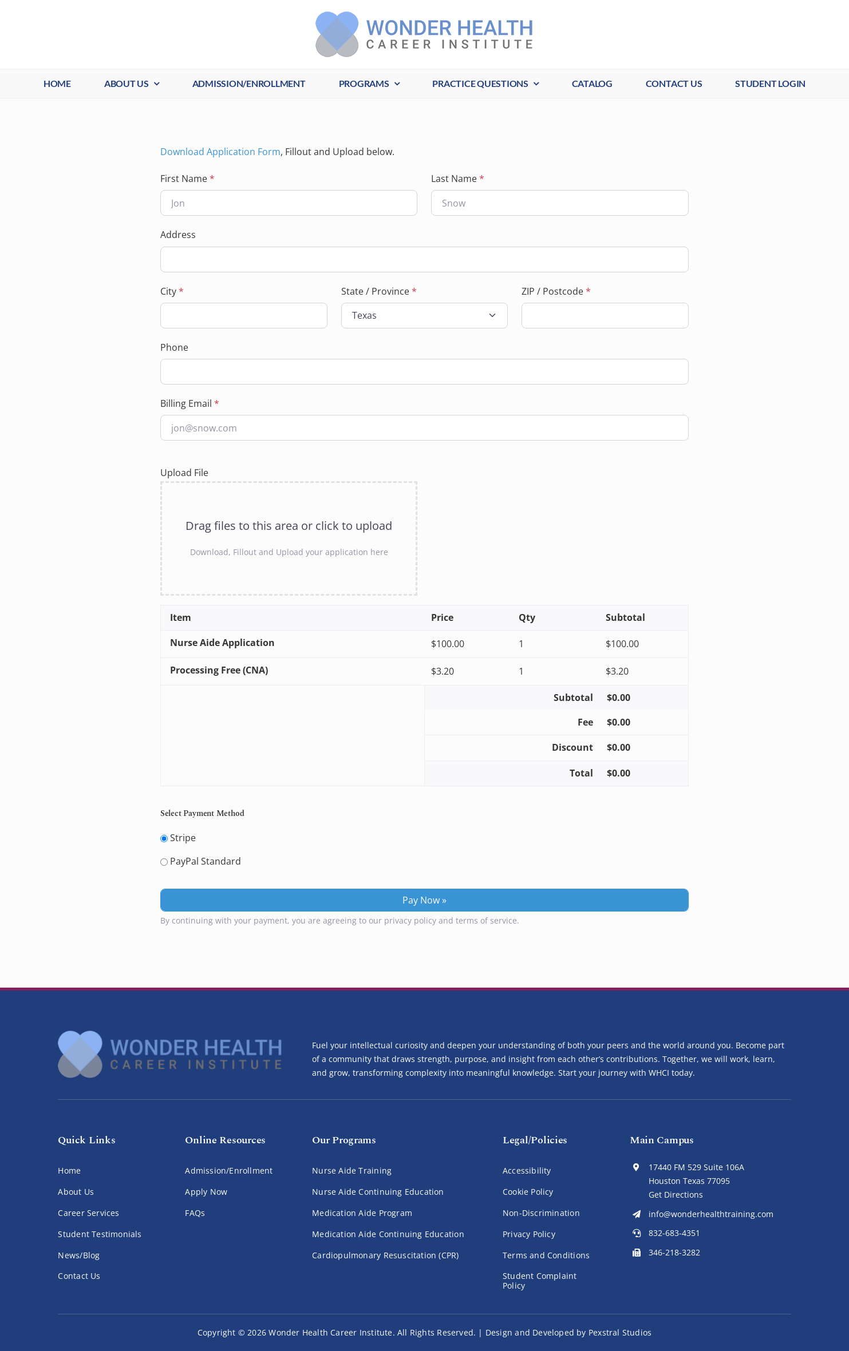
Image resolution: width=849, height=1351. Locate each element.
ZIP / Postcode (556, 291)
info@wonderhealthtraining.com (711, 1214)
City (172, 291)
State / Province (379, 291)
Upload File (184, 472)
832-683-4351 (674, 1232)
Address (178, 234)
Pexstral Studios (620, 1332)
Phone (174, 347)
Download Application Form (220, 151)
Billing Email (189, 403)
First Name (187, 178)
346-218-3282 (674, 1252)
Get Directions (676, 1194)
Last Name (457, 178)
